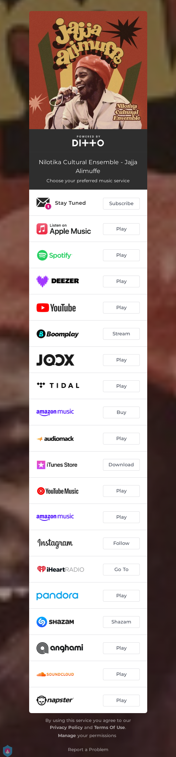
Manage (67, 735)
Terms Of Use (109, 727)
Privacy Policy (66, 727)
